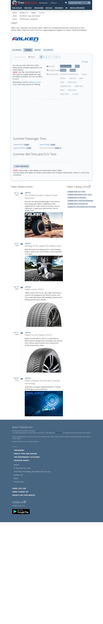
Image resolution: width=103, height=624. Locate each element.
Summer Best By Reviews (77, 198)
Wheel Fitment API (20, 492)
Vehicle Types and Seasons (25, 454)
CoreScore (58, 433)
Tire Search (58, 8)
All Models (16, 50)
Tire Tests (28, 8)
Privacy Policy (19, 482)
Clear (86, 62)
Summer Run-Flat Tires (76, 192)
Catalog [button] (43, 3)
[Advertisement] (51, 117)
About (16, 478)
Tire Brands (19, 450)
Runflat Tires (18, 475)
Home (14, 13)
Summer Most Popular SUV (78, 204)
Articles (49, 8)
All (41, 57)
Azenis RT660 (45, 144)
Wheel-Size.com (19, 488)
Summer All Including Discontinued (82, 207)
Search (31, 57)
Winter (37, 50)
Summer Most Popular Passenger (80, 201)
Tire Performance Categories (27, 457)
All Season (48, 50)
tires (37, 431)
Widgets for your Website (23, 495)
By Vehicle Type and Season (30, 16)
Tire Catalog (17, 8)
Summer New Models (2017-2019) (80, 195)
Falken (33, 13)
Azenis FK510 (18, 144)
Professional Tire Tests (22, 468)
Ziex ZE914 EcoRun (47, 148)
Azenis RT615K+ (20, 148)
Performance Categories (29, 19)
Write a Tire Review (77, 8)
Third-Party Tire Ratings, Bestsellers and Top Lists (32, 471)
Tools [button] (53, 3)
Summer (28, 50)
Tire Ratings (38, 8)
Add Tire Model (21, 166)
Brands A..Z (24, 13)
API (66, 8)
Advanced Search (21, 460)
